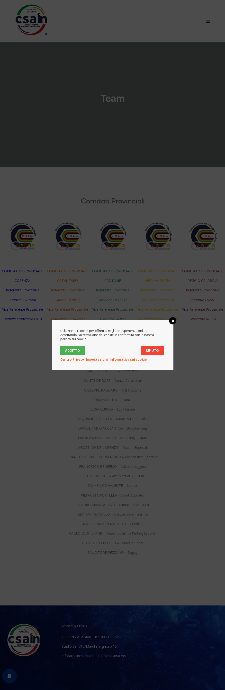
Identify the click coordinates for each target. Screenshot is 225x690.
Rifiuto (152, 350)
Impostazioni (97, 359)
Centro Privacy (72, 359)
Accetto (72, 350)
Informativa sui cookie (128, 359)
